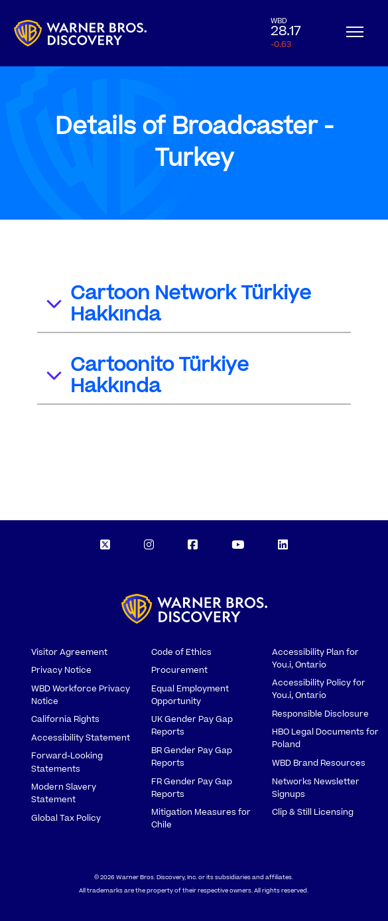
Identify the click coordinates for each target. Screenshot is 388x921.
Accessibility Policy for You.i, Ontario (318, 689)
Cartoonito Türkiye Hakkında (146, 375)
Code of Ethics (181, 652)
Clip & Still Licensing (313, 812)
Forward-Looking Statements (67, 762)
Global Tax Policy (66, 818)
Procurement (179, 670)
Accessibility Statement (80, 738)
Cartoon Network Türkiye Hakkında (177, 303)
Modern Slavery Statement (63, 793)
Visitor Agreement (69, 652)
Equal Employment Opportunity (190, 695)
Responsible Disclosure (320, 714)
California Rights (65, 719)
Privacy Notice (61, 670)
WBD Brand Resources (318, 763)
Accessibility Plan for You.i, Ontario (315, 658)
